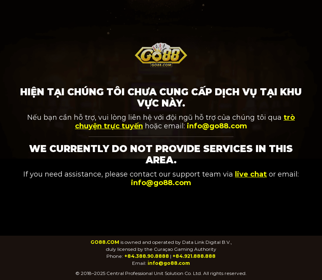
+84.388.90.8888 (146, 256)
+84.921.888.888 (194, 256)
